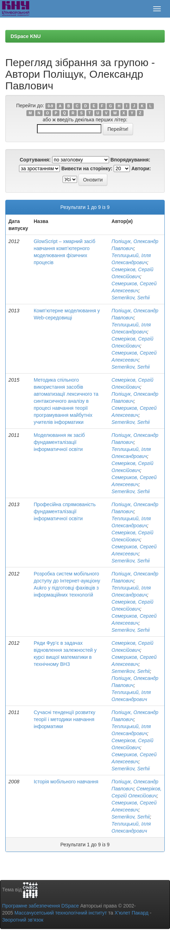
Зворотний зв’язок (22, 920)
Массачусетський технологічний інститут (60, 913)
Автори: (141, 168)
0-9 (50, 106)
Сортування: (35, 160)
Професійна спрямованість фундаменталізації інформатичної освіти (65, 511)
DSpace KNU (26, 36)
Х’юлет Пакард (132, 913)
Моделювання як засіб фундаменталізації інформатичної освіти (59, 442)
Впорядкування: (130, 160)
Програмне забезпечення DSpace (40, 906)
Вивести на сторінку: (86, 168)
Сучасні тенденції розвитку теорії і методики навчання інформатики (64, 719)
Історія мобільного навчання (66, 781)
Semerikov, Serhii (131, 297)
